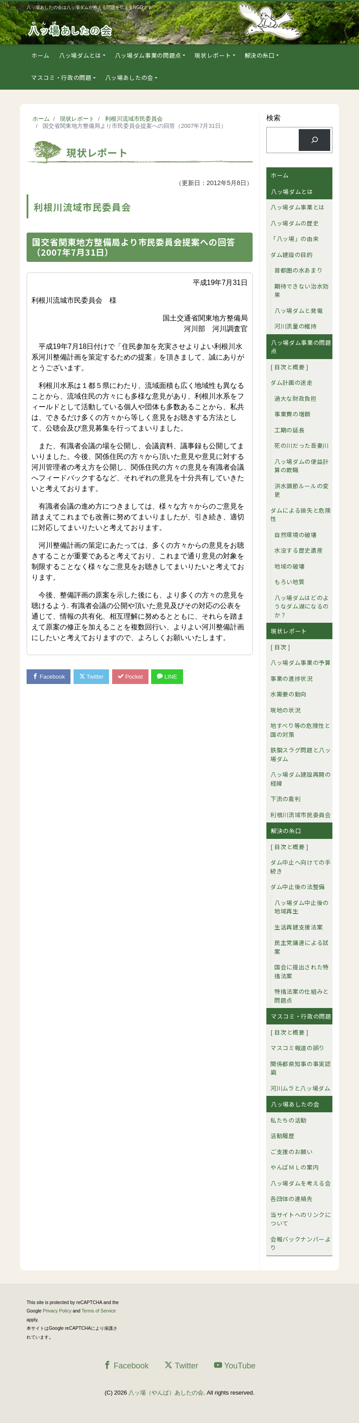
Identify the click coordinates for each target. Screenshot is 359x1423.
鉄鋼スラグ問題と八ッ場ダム (300, 754)
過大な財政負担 (295, 398)
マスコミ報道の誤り (297, 1048)
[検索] (314, 140)
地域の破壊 (289, 566)
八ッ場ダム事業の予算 (300, 662)
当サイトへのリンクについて (300, 1219)
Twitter (91, 676)
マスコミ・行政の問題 (61, 77)
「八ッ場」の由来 (294, 238)
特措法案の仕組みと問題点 (301, 995)
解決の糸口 (260, 55)
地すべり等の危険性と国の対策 (300, 730)
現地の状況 (285, 710)
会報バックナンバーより (300, 1243)
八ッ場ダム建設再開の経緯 (300, 778)
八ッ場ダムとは (80, 55)
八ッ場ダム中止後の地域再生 (301, 907)
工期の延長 (289, 430)
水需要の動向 (288, 694)
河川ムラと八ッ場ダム (300, 1088)
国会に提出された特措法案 (301, 971)
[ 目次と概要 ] (289, 367)
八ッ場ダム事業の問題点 (148, 55)
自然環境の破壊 (295, 534)
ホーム (40, 55)
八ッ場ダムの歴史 (294, 223)
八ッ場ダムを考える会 (300, 1183)
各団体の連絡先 (291, 1198)
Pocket (130, 676)
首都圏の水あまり (298, 270)
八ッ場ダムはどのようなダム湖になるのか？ (301, 606)
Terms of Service (99, 1310)
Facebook (48, 676)
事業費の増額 (292, 414)
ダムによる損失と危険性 (300, 514)
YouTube (235, 1365)
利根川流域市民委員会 (300, 814)
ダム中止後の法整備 (297, 886)
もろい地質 (289, 581)
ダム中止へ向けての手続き (300, 866)
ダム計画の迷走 (291, 382)
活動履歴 (282, 1135)
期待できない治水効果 (301, 290)
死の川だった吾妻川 (301, 445)
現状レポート (213, 55)
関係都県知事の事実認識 (300, 1068)
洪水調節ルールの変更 (301, 490)
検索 (273, 118)
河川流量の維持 (295, 326)
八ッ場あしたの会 (129, 77)
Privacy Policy (57, 1310)
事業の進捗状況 (291, 678)
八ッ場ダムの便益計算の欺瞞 (301, 465)
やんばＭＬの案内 (294, 1167)
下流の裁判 (285, 799)
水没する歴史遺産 (298, 550)
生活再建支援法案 (298, 927)
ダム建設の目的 (291, 254)
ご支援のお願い (291, 1151)
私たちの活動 (288, 1120)
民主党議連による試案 (301, 947)
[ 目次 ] (280, 647)
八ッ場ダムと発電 (298, 310)
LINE (167, 676)
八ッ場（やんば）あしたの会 (166, 1392)
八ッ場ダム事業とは (297, 207)
